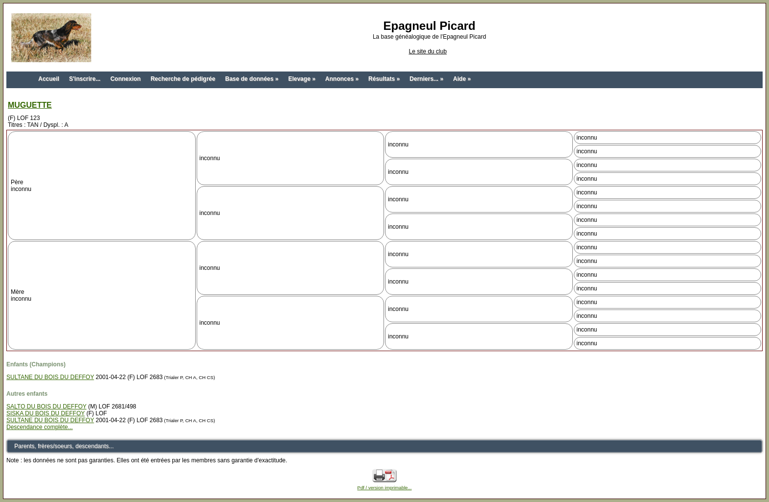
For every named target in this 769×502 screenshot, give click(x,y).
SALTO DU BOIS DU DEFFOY (46, 406)
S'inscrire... (85, 78)
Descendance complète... (39, 427)
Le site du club (427, 51)
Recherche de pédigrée (183, 78)
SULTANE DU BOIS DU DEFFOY (50, 377)
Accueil (48, 78)
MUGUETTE (30, 105)
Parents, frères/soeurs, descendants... (64, 446)
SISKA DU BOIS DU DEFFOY (45, 413)
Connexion (125, 78)
